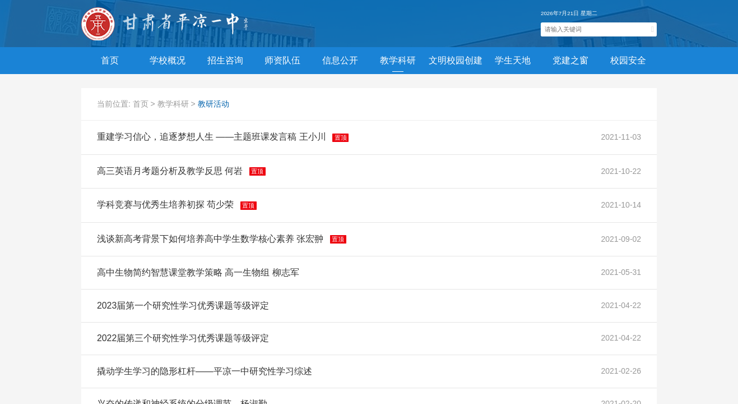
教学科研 (174, 103)
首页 (110, 60)
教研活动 (213, 103)
